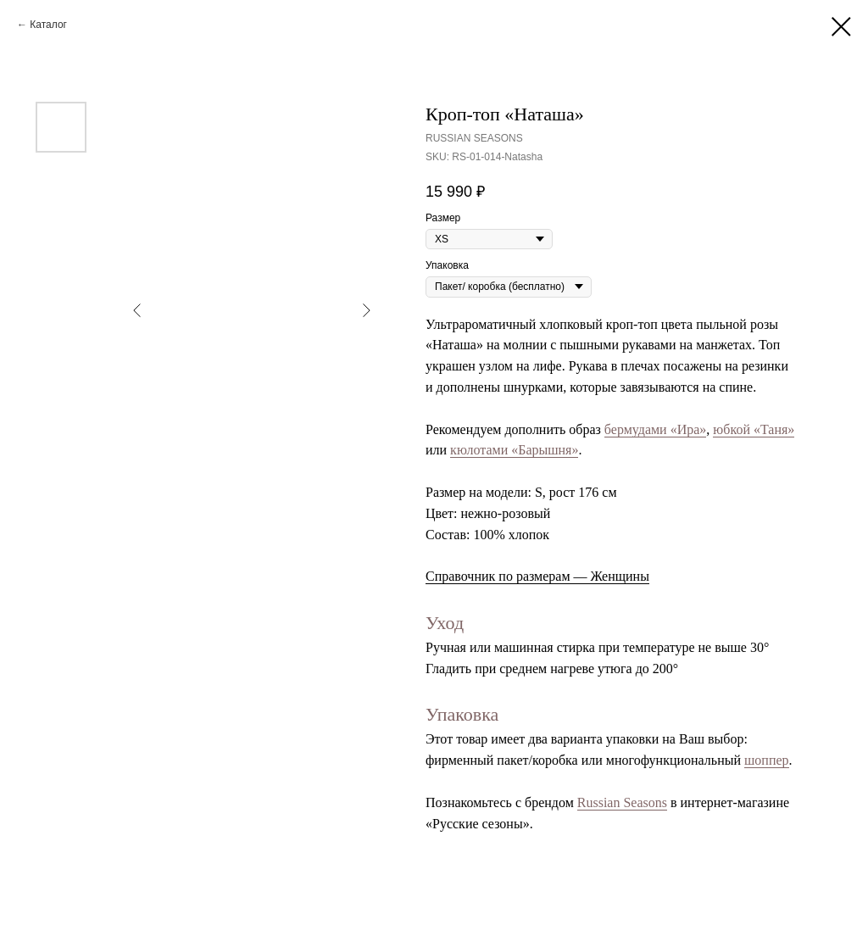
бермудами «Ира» (655, 429)
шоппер (766, 760)
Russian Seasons (622, 802)
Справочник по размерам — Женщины (537, 576)
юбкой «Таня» (753, 429)
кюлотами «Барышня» (514, 450)
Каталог (48, 25)
